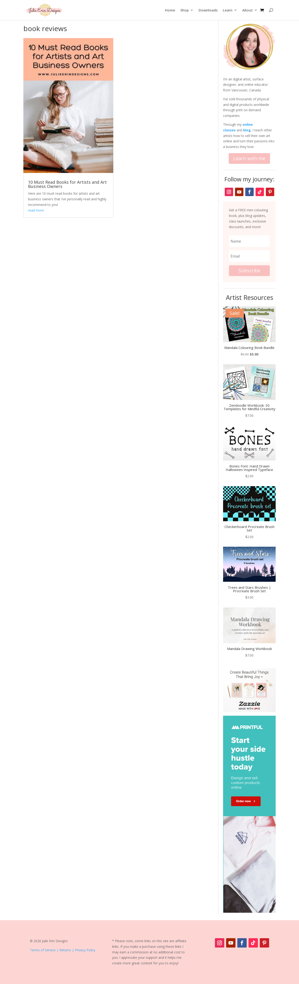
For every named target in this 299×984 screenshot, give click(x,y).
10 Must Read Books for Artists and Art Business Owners (67, 184)
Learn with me (249, 158)
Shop (184, 10)
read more (36, 210)
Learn (227, 10)
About (247, 10)
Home (170, 10)
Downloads (208, 10)
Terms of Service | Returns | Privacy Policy (62, 950)
